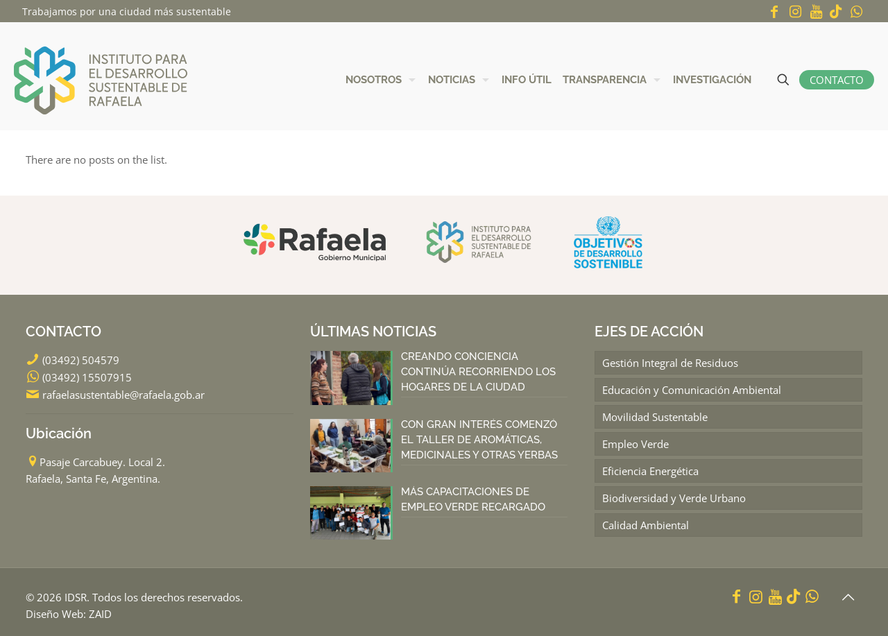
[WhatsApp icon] (856, 11)
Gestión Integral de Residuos (670, 363)
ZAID (100, 614)
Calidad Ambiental (645, 525)
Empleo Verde (635, 444)
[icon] (836, 11)
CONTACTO (837, 80)
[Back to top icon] (847, 597)
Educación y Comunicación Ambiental (691, 390)
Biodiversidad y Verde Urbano (674, 498)
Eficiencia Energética (650, 471)
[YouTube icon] (816, 11)
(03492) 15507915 (87, 377)
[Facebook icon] (774, 11)
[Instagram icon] (795, 11)
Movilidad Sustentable (655, 417)
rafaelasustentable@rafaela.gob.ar (123, 395)
